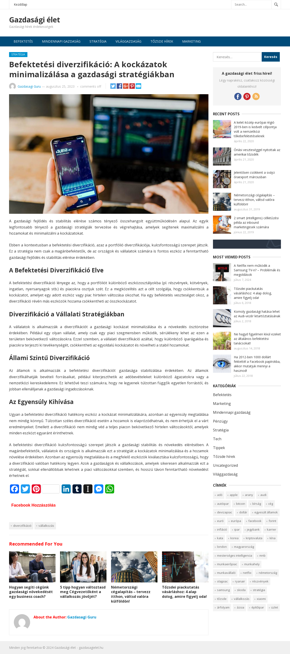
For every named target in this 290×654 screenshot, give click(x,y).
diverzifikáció (22, 526)
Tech (217, 438)
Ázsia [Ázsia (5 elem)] (240, 607)
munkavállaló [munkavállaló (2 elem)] (226, 573)
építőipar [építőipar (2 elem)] (257, 607)
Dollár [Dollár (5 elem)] (243, 512)
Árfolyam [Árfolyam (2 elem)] (223, 607)
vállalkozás (46, 526)
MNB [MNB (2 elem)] (262, 555)
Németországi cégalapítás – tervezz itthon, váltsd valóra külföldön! (130, 594)
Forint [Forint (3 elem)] (272, 521)
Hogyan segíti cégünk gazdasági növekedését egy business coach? (31, 592)
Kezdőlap (20, 4)
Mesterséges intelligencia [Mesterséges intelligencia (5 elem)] (234, 555)
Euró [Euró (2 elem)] (220, 521)
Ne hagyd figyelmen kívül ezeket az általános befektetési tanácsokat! (257, 338)
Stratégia (97, 41)
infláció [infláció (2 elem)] (222, 529)
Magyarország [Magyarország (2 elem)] (244, 547)
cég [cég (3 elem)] (270, 504)
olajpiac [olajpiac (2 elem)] (222, 581)
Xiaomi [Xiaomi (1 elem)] (261, 599)
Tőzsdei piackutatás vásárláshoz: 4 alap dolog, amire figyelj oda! (184, 592)
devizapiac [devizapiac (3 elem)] (224, 512)
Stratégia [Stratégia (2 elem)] (259, 590)
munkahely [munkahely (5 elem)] (252, 564)
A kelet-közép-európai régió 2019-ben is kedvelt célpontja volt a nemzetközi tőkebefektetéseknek (255, 129)
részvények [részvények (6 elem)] (260, 581)
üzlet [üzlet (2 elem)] (274, 607)
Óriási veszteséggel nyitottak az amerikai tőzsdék (257, 152)
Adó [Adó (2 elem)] (219, 495)
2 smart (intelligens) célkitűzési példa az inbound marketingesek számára (256, 222)
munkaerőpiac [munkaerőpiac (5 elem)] (227, 564)
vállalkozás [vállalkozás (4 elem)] (241, 599)
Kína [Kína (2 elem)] (273, 538)
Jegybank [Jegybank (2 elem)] (253, 529)
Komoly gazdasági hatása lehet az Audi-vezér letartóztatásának (257, 313)
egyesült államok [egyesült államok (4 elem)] (266, 512)
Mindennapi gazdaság (61, 41)
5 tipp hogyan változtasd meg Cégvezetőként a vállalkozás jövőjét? (83, 592)
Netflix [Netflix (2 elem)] (247, 573)
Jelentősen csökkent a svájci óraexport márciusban (254, 174)
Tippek (219, 447)
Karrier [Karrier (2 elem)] (271, 529)
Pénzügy (220, 421)
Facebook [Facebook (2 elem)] (254, 521)
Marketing (191, 41)
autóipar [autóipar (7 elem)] (223, 504)
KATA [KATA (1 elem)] (220, 538)
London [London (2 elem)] (222, 547)
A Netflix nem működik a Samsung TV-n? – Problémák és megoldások (257, 270)
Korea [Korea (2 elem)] (234, 538)
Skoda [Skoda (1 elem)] (241, 590)
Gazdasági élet (34, 19)
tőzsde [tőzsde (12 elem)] (222, 599)
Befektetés (23, 41)
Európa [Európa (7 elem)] (236, 521)
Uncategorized (225, 465)
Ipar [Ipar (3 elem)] (237, 529)
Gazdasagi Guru (29, 86)
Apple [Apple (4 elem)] (234, 495)
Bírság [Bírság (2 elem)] (256, 504)
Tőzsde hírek (161, 41)
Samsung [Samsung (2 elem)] (223, 590)
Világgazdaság (128, 41)
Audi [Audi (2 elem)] (263, 495)
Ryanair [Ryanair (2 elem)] (240, 581)
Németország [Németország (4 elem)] (268, 573)
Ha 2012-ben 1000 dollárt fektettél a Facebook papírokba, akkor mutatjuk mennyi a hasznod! (257, 364)
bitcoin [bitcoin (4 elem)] (240, 504)
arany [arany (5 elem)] (249, 495)
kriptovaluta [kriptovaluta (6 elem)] (254, 538)
